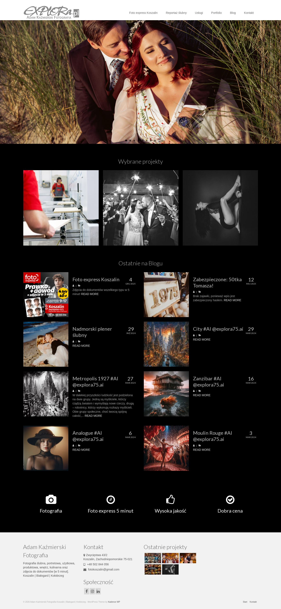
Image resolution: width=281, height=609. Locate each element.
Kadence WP (114, 602)
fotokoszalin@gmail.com (101, 569)
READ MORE (90, 294)
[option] (61, 208)
